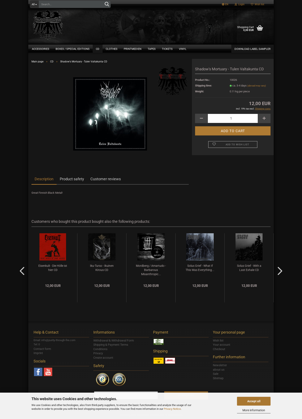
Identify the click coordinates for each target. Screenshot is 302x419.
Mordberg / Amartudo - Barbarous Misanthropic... (151, 270)
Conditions (100, 349)
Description (44, 179)
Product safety (72, 179)
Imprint (38, 353)
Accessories (40, 48)
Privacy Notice (172, 408)
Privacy (98, 353)
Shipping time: (203, 85)
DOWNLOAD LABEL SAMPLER (252, 48)
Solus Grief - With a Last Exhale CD (249, 268)
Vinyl (182, 48)
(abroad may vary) (256, 85)
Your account (221, 344)
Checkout (219, 349)
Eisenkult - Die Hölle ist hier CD (52, 268)
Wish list (257, 4)
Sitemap (218, 378)
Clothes (111, 48)
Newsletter (220, 365)
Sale (215, 373)
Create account (103, 357)
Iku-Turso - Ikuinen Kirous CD (102, 268)
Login (240, 4)
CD (97, 48)
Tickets (167, 48)
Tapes (152, 48)
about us (218, 369)
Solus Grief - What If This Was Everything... (200, 268)
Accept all (253, 401)
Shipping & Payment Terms (110, 344)
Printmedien (132, 48)
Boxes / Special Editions (73, 48)
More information (253, 410)
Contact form (42, 349)
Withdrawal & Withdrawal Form (113, 340)
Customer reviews (105, 179)
